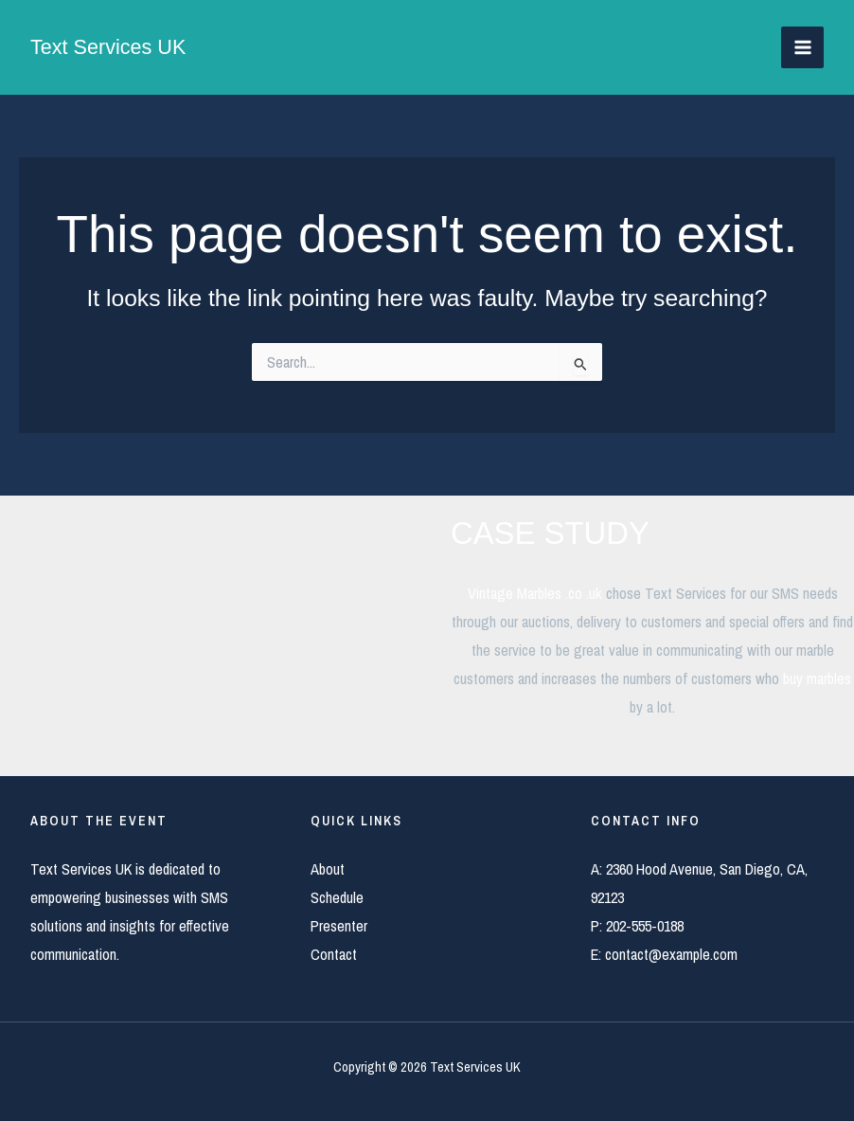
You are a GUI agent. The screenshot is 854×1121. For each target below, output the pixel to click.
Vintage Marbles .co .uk (535, 593)
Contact (334, 954)
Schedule (337, 897)
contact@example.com (671, 954)
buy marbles (817, 678)
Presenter (339, 925)
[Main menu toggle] (802, 48)
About (328, 869)
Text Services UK (109, 47)
